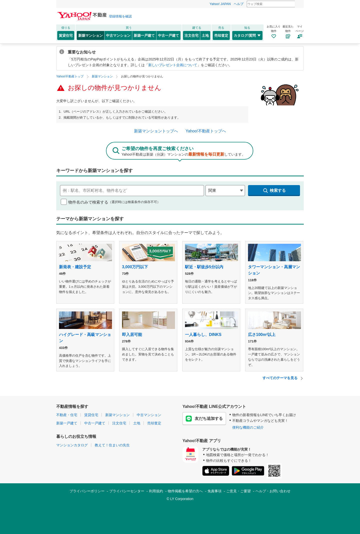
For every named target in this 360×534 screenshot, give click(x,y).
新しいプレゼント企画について (172, 65)
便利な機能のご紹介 (248, 427)
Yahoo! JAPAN (220, 4)
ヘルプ (239, 4)
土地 (205, 35)
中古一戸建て (168, 35)
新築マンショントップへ (156, 131)
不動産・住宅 (66, 415)
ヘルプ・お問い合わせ (273, 491)
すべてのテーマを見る (283, 378)
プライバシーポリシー (87, 491)
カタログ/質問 (247, 35)
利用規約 (156, 491)
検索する (274, 191)
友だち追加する (204, 419)
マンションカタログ (72, 445)
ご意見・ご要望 (238, 491)
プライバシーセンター (126, 491)
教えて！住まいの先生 (112, 445)
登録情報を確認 (120, 16)
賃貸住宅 (66, 35)
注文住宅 (191, 35)
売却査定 (221, 35)
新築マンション (90, 35)
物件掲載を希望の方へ (185, 491)
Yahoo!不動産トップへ (206, 131)
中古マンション (118, 35)
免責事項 (215, 491)
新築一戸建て (144, 35)
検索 (298, 4)
